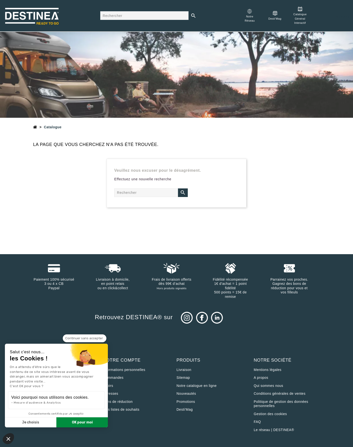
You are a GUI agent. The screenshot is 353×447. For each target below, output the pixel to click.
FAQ (257, 422)
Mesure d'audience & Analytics (37, 402)
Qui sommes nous (268, 386)
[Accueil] (35, 127)
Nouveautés (186, 393)
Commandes (113, 378)
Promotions (185, 402)
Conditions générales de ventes (279, 393)
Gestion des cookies (270, 414)
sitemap (183, 378)
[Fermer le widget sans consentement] (84, 338)
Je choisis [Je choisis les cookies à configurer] (30, 422)
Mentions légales (267, 370)
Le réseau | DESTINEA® (274, 430)
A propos (261, 378)
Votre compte (122, 360)
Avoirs (108, 386)
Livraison (183, 370)
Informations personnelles (124, 370)
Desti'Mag (184, 409)
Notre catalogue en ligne (196, 386)
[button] (8, 439)
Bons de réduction (118, 402)
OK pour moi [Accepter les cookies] (82, 422)
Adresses (110, 393)
